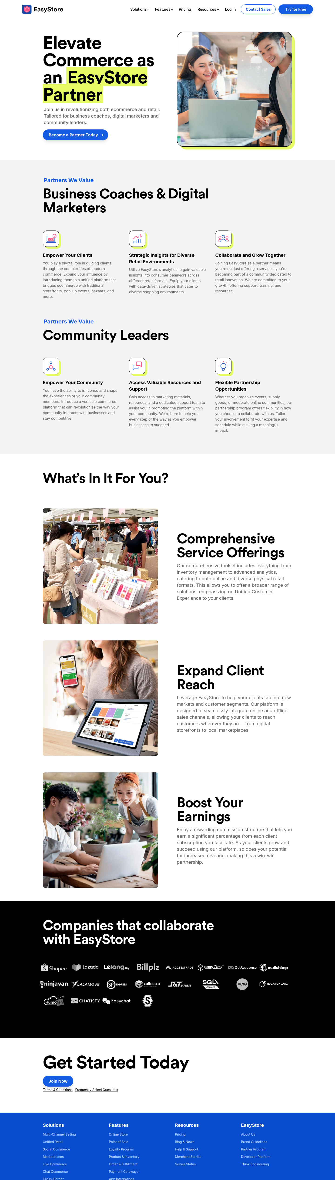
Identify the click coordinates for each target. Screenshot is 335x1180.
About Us (248, 1134)
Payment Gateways (123, 1171)
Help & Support (186, 1149)
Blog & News (184, 1142)
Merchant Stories (188, 1157)
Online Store (118, 1134)
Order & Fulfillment (123, 1164)
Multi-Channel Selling (59, 1134)
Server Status (185, 1164)
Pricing (185, 9)
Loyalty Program (121, 1149)
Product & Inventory (124, 1157)
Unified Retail (53, 1142)
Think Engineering (255, 1164)
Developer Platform (256, 1157)
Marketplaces (53, 1157)
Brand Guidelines (254, 1142)
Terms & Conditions (58, 1090)
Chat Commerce (55, 1171)
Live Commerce (55, 1164)
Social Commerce (56, 1149)
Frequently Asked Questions (96, 1090)
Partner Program (253, 1149)
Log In (230, 9)
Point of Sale (118, 1142)
